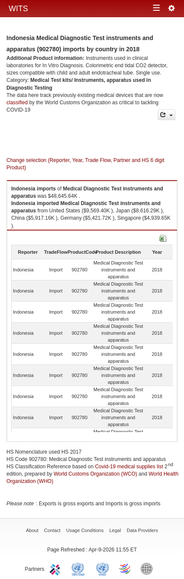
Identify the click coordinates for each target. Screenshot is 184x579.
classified (17, 103)
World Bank (148, 568)
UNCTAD (79, 568)
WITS (18, 8)
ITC (56, 568)
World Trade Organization (125, 568)
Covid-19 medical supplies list (129, 467)
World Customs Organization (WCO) (95, 474)
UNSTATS (102, 568)
